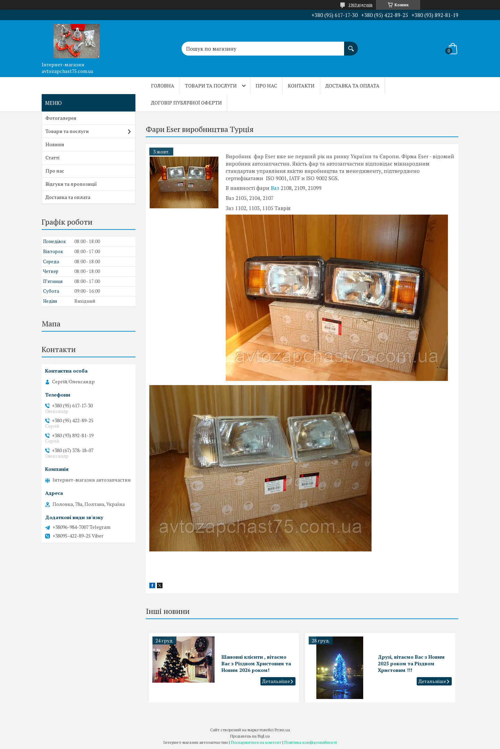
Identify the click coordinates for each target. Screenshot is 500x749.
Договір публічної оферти (186, 102)
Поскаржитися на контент (256, 742)
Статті (52, 157)
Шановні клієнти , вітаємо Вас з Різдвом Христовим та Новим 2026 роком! (256, 663)
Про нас (266, 85)
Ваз (275, 187)
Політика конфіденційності (310, 742)
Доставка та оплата (352, 85)
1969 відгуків (360, 4)
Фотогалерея (60, 118)
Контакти (301, 85)
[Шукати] (351, 45)
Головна (162, 85)
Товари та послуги (211, 85)
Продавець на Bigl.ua (250, 736)
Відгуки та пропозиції (71, 184)
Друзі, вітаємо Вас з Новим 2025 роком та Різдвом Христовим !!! (411, 663)
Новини (54, 144)
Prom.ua (282, 729)
